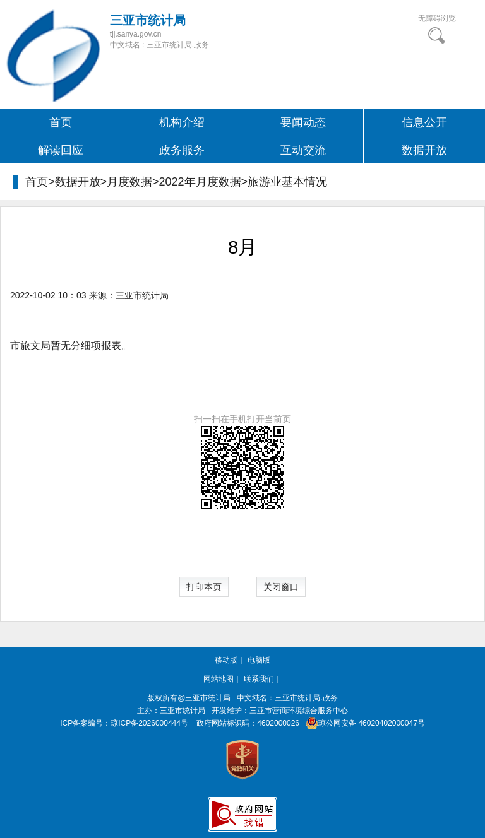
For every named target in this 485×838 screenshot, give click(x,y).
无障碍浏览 (437, 18)
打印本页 (204, 587)
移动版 (226, 660)
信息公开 (424, 122)
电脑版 (259, 660)
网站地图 (218, 679)
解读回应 (60, 150)
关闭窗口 (281, 587)
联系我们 (259, 679)
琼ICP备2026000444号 (149, 723)
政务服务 (182, 150)
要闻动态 (303, 122)
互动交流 (303, 150)
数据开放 (424, 150)
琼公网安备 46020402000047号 (362, 723)
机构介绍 (182, 122)
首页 (60, 122)
